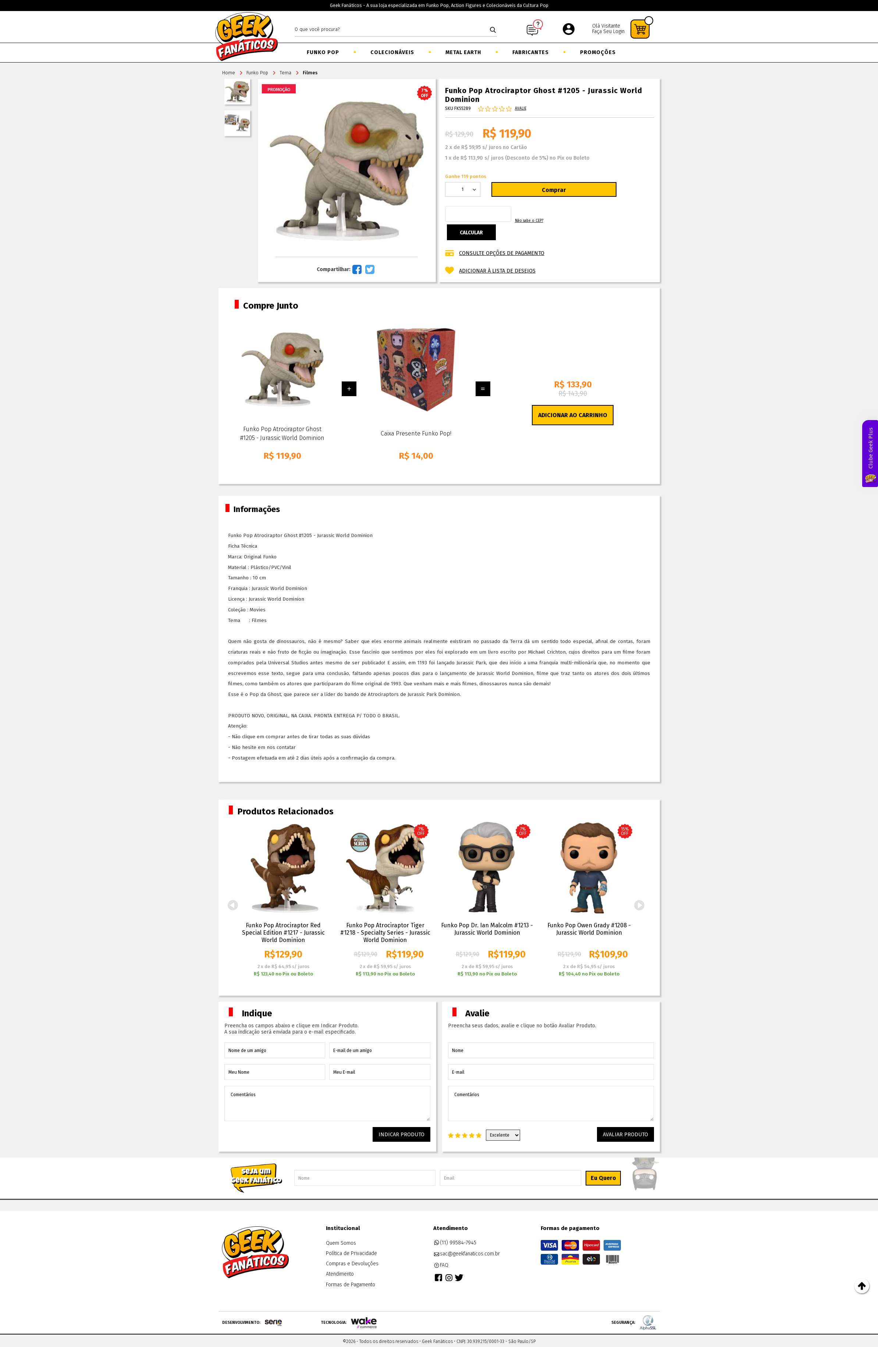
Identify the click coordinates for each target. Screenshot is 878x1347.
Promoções (598, 52)
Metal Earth (463, 52)
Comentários (327, 1103)
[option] (283, 899)
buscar (493, 30)
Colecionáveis (392, 52)
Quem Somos (341, 1241)
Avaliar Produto (629, 1134)
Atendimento (340, 1272)
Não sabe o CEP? (586, 224)
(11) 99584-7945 (455, 1241)
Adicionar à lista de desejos (497, 269)
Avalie (520, 110)
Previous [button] (233, 905)
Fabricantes (530, 52)
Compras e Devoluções (352, 1262)
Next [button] (639, 905)
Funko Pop (323, 52)
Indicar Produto (405, 1134)
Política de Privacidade (351, 1252)
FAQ (441, 1264)
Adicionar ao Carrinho (572, 415)
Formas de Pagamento (350, 1283)
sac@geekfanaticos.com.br (466, 1252)
